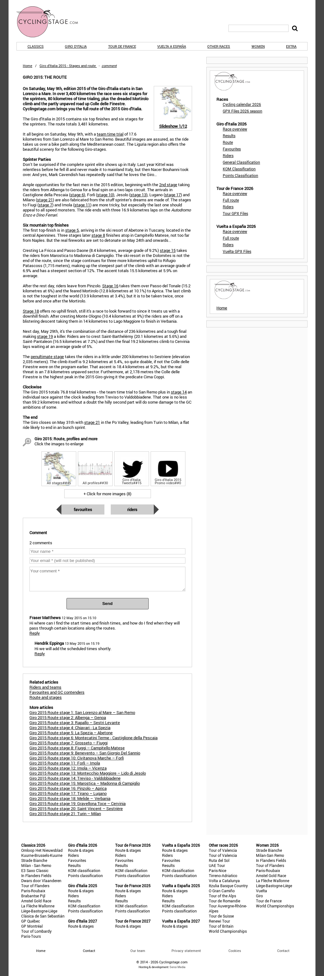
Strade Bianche (34, 860)
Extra (291, 46)
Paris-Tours (31, 936)
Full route (231, 200)
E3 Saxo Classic (34, 870)
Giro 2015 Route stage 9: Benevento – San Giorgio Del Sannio (84, 753)
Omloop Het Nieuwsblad (42, 850)
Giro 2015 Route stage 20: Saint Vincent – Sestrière (76, 808)
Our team (137, 950)
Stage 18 (31, 311)
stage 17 (173, 195)
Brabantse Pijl (33, 895)
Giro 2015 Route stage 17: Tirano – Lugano (68, 793)
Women (258, 46)
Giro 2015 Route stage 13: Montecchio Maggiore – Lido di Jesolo (87, 773)
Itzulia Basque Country (228, 885)
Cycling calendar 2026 (242, 104)
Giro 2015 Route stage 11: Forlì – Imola (64, 763)
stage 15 (168, 250)
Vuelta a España (171, 46)
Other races (218, 46)
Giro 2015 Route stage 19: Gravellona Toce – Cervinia (77, 803)
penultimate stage (47, 356)
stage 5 (72, 230)
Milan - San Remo (36, 865)
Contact (283, 950)
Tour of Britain (221, 926)
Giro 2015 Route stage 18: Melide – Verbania (69, 798)
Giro (259, 895)
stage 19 (45, 336)
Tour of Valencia (223, 850)
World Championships (228, 931)
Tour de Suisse (221, 915)
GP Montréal (32, 926)
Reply (34, 633)
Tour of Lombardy (36, 931)
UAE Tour (217, 865)
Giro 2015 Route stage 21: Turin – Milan (65, 813)
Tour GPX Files (235, 213)
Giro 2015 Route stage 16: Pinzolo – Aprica (68, 788)
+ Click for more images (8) (107, 494)
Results (229, 135)
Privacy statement (186, 950)
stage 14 (179, 392)
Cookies (234, 950)
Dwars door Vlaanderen (41, 880)
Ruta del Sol (219, 860)
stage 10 (105, 195)
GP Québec (30, 921)
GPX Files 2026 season (242, 110)
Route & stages (81, 850)
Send (107, 603)
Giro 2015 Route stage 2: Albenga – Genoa (67, 717)
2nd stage (168, 184)
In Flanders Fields (36, 875)
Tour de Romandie (224, 900)
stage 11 (82, 205)
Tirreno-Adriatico (223, 875)
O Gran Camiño (222, 890)
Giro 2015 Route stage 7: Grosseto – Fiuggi (68, 743)
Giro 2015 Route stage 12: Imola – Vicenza (68, 768)
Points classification (85, 875)
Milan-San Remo (270, 855)
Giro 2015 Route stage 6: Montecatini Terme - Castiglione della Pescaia (93, 738)
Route (228, 142)
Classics (36, 46)
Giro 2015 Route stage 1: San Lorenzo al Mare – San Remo (82, 712)
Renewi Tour (219, 921)
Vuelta (261, 890)
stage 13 (138, 195)
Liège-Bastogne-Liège (39, 910)
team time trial (110, 134)
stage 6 (77, 195)
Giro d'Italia (76, 46)
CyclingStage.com (51, 21)
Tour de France (122, 46)
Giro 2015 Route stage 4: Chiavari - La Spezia (69, 727)
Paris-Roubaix (33, 890)
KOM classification (84, 870)
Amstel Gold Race (36, 900)
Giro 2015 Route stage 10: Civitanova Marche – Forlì (76, 758)
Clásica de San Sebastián (43, 915)
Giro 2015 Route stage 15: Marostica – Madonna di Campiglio (84, 783)
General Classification (241, 162)
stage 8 (98, 235)
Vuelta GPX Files (237, 251)
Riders (132, 509)
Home (27, 65)
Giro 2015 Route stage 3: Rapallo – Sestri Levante (74, 722)
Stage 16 (110, 286)
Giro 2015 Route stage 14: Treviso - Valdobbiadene (75, 778)
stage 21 (45, 200)
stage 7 (45, 205)
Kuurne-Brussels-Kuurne (41, 855)
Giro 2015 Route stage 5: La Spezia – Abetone (71, 732)
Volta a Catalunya (224, 880)
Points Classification (240, 175)
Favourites (83, 509)
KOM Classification (239, 168)
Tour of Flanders (35, 885)
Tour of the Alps (222, 895)
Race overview (235, 128)
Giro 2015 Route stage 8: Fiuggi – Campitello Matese (77, 748)
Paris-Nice (217, 870)
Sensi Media (177, 967)
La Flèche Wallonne (37, 905)
